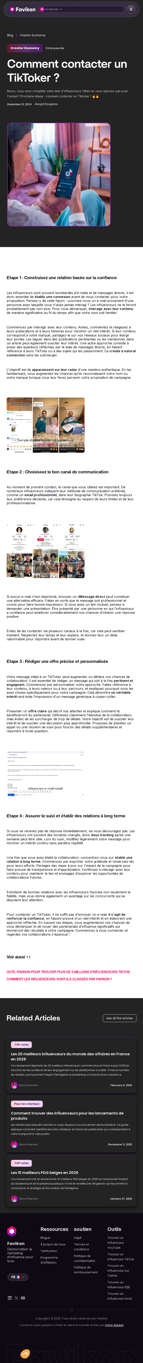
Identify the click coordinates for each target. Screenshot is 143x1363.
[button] (82, 9)
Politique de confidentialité (84, 1258)
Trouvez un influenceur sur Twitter (118, 1271)
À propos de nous (53, 1244)
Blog (10, 35)
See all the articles (119, 1018)
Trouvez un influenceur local (119, 1296)
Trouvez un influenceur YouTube (115, 1243)
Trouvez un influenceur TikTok (120, 1256)
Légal (77, 1238)
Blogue (45, 1238)
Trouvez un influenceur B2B (118, 1284)
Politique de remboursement (86, 1269)
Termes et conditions (81, 1246)
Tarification (49, 1251)
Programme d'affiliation (49, 1260)
